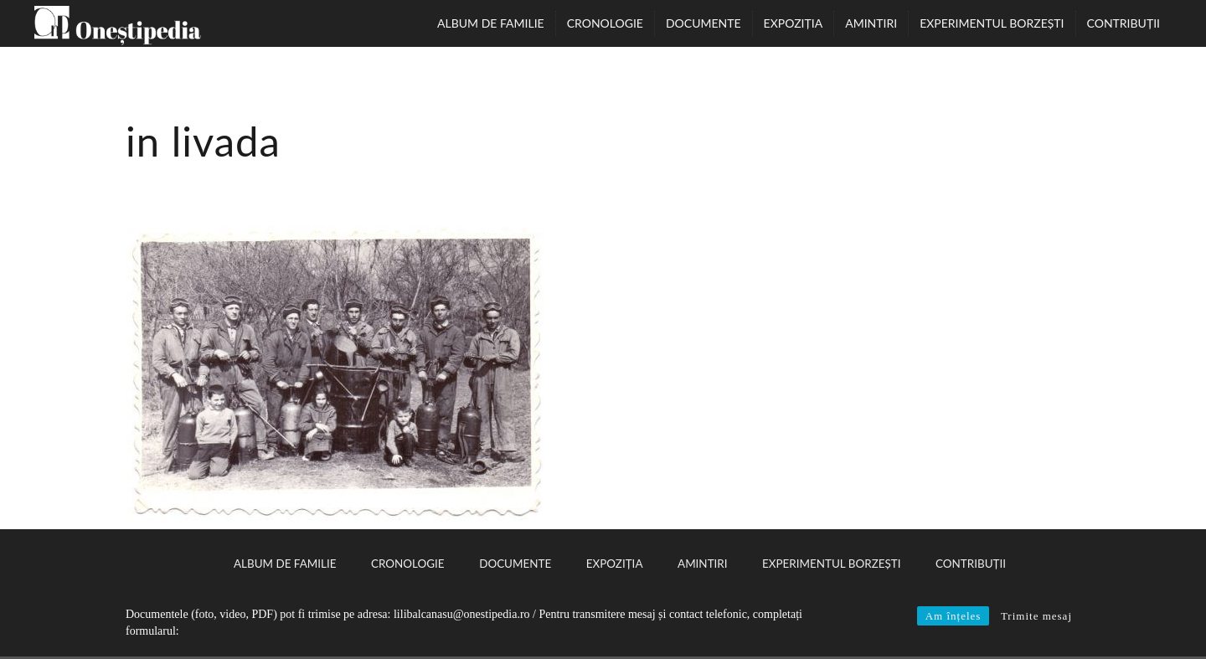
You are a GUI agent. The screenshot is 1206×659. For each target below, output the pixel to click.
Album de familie (490, 23)
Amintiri (871, 23)
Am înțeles (953, 616)
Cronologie (605, 23)
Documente (703, 23)
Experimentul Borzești (992, 23)
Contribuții (1123, 23)
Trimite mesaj (1036, 616)
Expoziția (793, 23)
